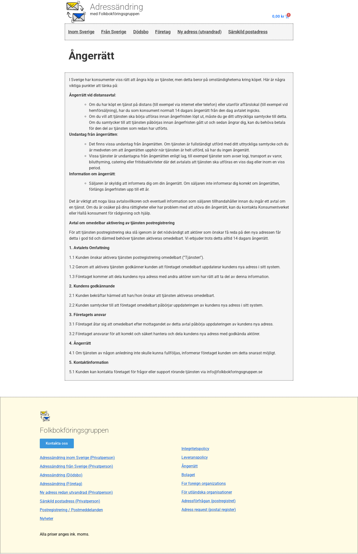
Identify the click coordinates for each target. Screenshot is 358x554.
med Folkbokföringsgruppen (114, 13)
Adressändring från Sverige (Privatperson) (76, 467)
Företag (168, 32)
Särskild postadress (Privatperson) (70, 502)
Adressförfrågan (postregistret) (208, 501)
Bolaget (188, 475)
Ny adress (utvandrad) (207, 32)
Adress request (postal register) (208, 510)
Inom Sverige (82, 32)
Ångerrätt (189, 466)
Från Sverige (116, 32)
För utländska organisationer (206, 492)
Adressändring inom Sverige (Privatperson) (77, 458)
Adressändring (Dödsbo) (61, 475)
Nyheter (46, 519)
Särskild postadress (259, 32)
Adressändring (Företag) (61, 484)
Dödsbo (145, 32)
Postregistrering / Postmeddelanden (71, 510)
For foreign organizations (203, 484)
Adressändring (116, 7)
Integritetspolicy (195, 449)
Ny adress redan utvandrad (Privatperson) (76, 493)
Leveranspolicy (194, 458)
